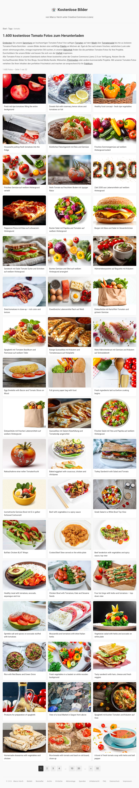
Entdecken (7, 43)
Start (5, 29)
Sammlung (27, 43)
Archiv (49, 781)
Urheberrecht (94, 781)
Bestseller (40, 781)
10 (72, 768)
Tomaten (79, 43)
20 (79, 768)
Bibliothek (67, 50)
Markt (94, 43)
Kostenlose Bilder (69, 9)
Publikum (88, 63)
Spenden (82, 781)
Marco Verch (18, 781)
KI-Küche (59, 781)
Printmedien (72, 60)
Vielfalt (59, 53)
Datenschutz (114, 781)
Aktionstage (70, 781)
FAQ (104, 781)
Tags (10, 29)
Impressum (127, 781)
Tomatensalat (108, 43)
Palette (63, 46)
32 (97, 768)
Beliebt (29, 781)
